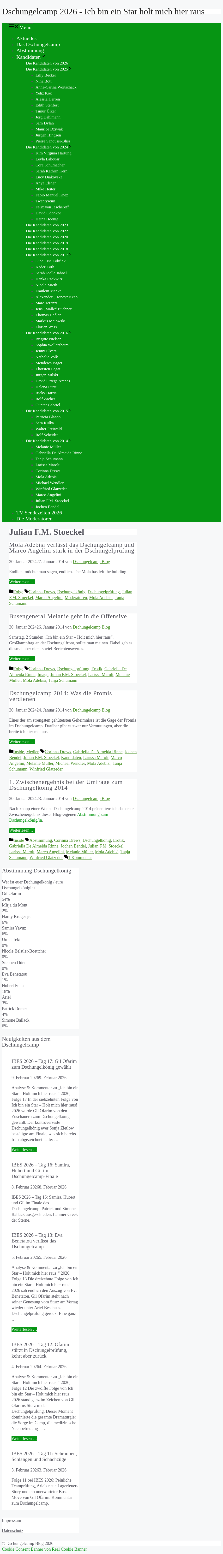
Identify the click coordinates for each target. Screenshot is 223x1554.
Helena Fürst (46, 387)
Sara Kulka (45, 423)
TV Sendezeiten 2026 (39, 513)
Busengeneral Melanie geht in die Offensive (68, 616)
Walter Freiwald (49, 429)
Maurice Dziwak (49, 129)
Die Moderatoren (34, 519)
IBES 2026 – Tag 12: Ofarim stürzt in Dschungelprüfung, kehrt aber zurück (40, 1350)
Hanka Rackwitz (49, 279)
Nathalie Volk (47, 357)
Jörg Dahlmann (48, 117)
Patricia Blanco (48, 417)
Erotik (96, 668)
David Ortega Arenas (53, 381)
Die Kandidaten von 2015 (49, 411)
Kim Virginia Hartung (53, 153)
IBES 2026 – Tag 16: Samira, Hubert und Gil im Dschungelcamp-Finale (41, 1170)
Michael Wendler (50, 483)
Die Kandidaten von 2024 (49, 147)
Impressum (11, 1520)
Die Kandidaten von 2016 (49, 333)
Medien (32, 751)
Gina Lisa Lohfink (51, 261)
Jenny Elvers (46, 351)
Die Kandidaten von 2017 (49, 255)
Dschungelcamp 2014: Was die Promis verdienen (60, 696)
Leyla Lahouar (48, 159)
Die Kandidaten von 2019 (47, 243)
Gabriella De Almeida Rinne (59, 453)
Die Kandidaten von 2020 (47, 237)
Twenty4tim (45, 201)
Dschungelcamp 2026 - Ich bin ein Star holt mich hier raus (103, 11)
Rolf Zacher (45, 399)
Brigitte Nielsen (48, 339)
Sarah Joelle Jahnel (51, 273)
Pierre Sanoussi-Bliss (53, 141)
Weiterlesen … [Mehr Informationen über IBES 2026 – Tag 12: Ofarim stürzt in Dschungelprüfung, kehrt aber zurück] (24, 1438)
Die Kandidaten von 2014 (49, 441)
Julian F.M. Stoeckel (52, 501)
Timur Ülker (46, 111)
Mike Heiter (45, 189)
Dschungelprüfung (104, 591)
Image (42, 674)
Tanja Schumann (49, 459)
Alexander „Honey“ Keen (57, 297)
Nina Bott (44, 81)
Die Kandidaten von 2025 (49, 69)
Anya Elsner (46, 183)
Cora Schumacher (50, 165)
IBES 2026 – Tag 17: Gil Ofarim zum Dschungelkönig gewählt (44, 1064)
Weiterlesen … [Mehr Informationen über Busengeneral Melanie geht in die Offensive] (22, 658)
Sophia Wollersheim (52, 345)
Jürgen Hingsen (48, 135)
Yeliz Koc (44, 93)
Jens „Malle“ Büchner (54, 309)
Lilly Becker (46, 75)
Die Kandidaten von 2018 (47, 249)
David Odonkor (48, 213)
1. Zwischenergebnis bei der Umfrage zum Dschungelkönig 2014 (66, 784)
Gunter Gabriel (48, 405)
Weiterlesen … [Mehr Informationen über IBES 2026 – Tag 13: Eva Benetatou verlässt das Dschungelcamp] (24, 1329)
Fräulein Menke (48, 291)
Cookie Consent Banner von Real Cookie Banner (44, 1549)
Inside (18, 751)
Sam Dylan (45, 123)
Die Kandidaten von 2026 (47, 63)
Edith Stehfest (47, 105)
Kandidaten (31, 57)
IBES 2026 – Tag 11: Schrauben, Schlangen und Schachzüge (44, 1456)
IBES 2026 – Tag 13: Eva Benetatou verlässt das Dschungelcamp (37, 1240)
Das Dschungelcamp (38, 44)
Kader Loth (45, 267)
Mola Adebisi (47, 477)
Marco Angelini (48, 495)
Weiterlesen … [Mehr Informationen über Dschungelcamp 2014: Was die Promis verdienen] (22, 741)
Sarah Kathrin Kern (51, 171)
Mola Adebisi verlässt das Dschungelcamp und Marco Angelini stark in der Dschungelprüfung (71, 547)
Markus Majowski (50, 321)
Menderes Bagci (49, 363)
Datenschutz (12, 1530)
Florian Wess (46, 327)
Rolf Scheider (47, 435)
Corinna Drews (48, 471)
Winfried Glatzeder (51, 489)
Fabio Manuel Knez (52, 195)
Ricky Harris (46, 393)
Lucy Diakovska (49, 177)
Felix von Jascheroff (52, 207)
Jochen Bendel (48, 507)
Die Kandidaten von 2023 (47, 225)
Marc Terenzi (46, 303)
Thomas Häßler (48, 315)
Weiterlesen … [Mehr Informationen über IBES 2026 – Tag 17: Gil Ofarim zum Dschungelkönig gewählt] (24, 1149)
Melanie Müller (48, 447)
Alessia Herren (48, 99)
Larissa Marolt (48, 465)
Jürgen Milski (47, 375)
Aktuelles (26, 38)
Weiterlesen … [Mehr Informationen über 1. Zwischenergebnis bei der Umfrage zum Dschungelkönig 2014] (22, 830)
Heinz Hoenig (47, 219)
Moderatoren (76, 597)
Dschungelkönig (71, 591)
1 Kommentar (80, 857)
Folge (18, 591)
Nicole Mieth (46, 285)
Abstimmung (30, 50)
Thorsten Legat (48, 369)
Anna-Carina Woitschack (56, 87)
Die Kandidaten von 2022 (47, 231)
